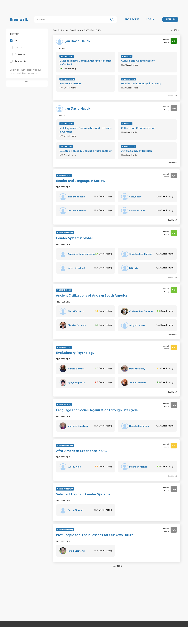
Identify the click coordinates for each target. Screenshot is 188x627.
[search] (72, 19)
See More (172, 95)
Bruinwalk (19, 19)
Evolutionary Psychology (75, 353)
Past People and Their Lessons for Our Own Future (94, 535)
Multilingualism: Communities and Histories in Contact (85, 62)
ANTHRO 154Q (128, 79)
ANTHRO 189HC (67, 79)
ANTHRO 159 (66, 146)
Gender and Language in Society (141, 83)
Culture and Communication (138, 60)
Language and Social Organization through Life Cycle (97, 410)
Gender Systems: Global (74, 238)
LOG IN (150, 19)
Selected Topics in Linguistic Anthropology (85, 150)
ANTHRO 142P (128, 146)
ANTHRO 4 (126, 56)
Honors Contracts (70, 83)
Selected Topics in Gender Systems (83, 494)
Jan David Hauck (77, 41)
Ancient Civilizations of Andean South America (92, 295)
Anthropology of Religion (136, 150)
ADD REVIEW (132, 19)
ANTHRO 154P (66, 56)
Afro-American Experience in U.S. (81, 451)
